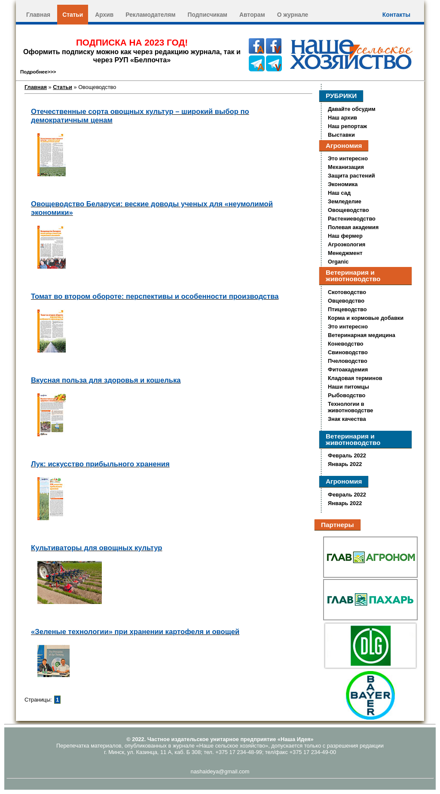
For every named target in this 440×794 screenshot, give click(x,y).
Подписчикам (207, 14)
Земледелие (344, 201)
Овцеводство (346, 300)
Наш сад (339, 193)
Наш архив (342, 117)
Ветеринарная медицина (361, 335)
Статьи (72, 14)
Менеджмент (345, 253)
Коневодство (346, 343)
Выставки (341, 135)
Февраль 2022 (347, 455)
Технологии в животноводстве (350, 407)
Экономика (343, 184)
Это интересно (348, 158)
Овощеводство (348, 210)
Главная (38, 14)
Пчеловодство (347, 361)
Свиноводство (348, 352)
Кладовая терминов (355, 378)
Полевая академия (353, 227)
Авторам (252, 14)
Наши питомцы (348, 386)
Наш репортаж (347, 126)
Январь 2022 (345, 464)
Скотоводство (347, 292)
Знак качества (347, 419)
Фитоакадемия (348, 369)
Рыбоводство (346, 395)
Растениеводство (352, 218)
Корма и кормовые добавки (365, 318)
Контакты (396, 14)
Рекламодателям (150, 14)
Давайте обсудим (352, 109)
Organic (338, 261)
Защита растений (351, 175)
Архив (104, 14)
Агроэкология (346, 244)
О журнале (293, 14)
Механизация (346, 167)
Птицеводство (347, 309)
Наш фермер (345, 236)
